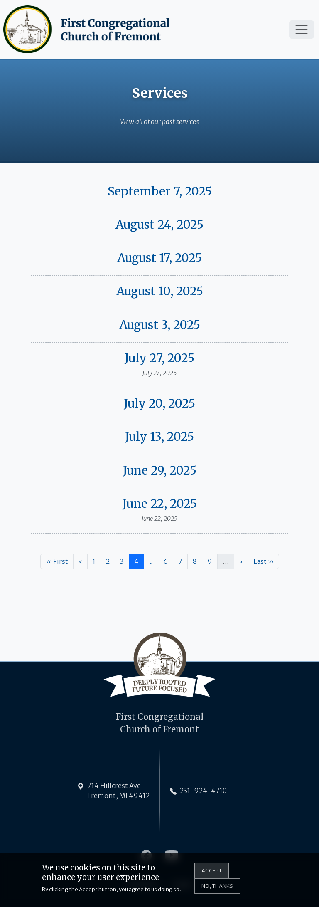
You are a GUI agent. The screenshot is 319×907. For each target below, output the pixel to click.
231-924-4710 (203, 790)
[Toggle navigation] (301, 29)
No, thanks (217, 890)
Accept (211, 874)
